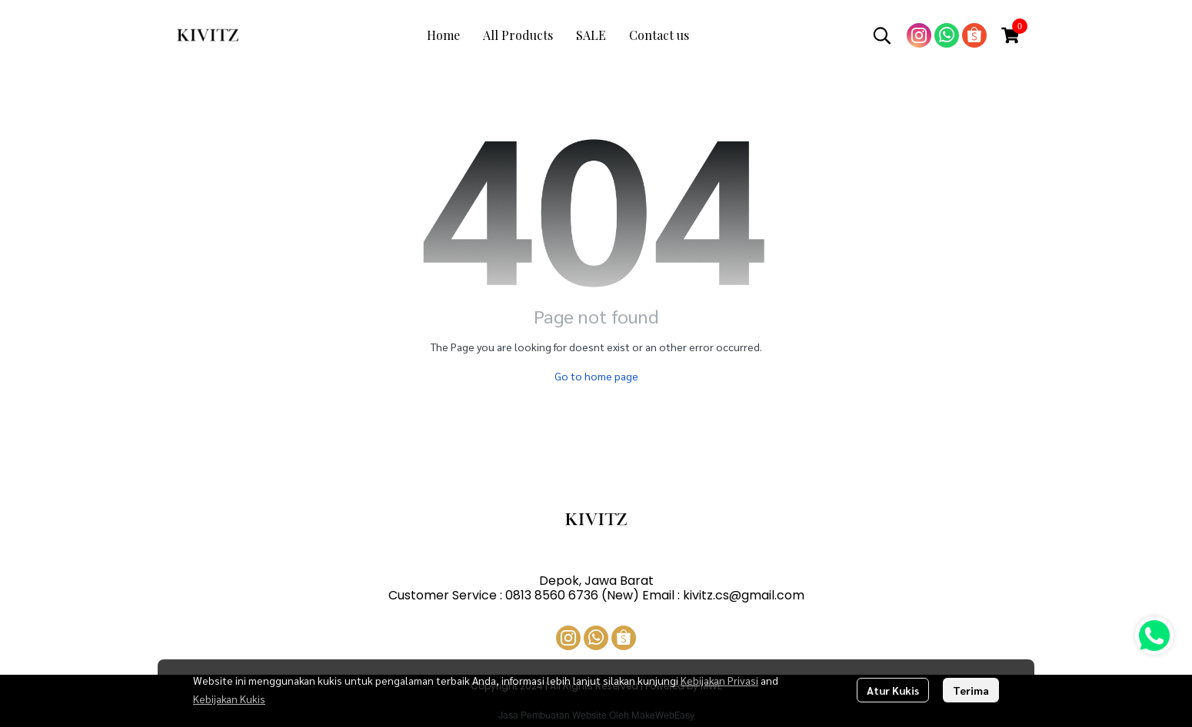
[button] (882, 35)
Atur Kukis (893, 690)
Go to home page (596, 376)
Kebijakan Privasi (719, 680)
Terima (971, 690)
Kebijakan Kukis (229, 698)
